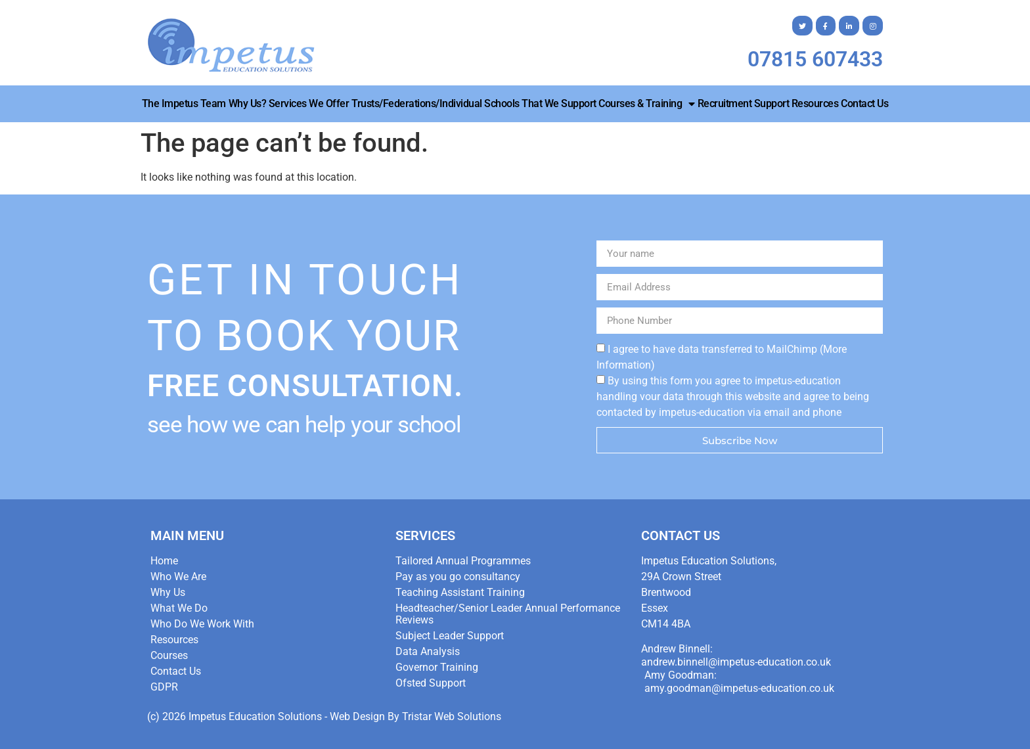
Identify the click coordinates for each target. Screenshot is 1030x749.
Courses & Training (646, 104)
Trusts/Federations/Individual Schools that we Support (473, 103)
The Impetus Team (184, 103)
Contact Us (864, 103)
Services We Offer (309, 103)
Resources (815, 103)
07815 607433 (815, 59)
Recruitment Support (744, 103)
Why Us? (248, 103)
